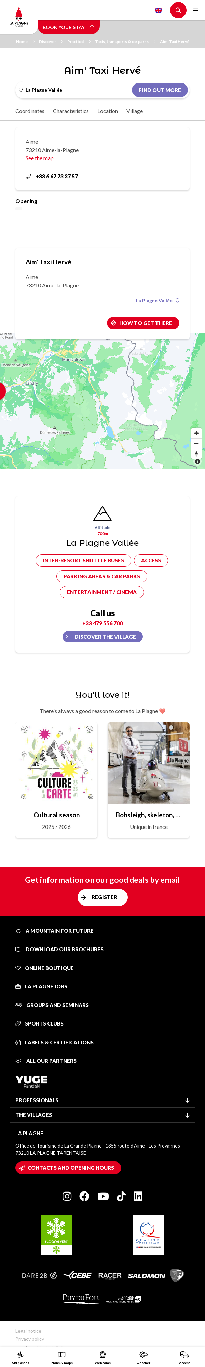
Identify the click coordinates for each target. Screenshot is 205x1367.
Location (107, 111)
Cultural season (56, 815)
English (158, 10)
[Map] (102, 401)
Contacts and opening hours (71, 1168)
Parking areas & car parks (102, 576)
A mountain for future (54, 931)
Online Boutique (44, 968)
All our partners (46, 1061)
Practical (79, 41)
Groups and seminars (52, 1005)
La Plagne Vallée (157, 300)
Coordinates (29, 111)
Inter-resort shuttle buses (83, 560)
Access (151, 560)
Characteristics (71, 111)
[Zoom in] (196, 433)
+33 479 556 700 (102, 623)
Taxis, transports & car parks (125, 41)
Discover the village (105, 637)
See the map (40, 158)
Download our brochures (59, 949)
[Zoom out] (196, 443)
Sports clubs (39, 1023)
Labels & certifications (54, 1042)
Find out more (160, 90)
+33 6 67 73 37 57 (52, 176)
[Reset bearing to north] (196, 454)
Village (134, 111)
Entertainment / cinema (102, 592)
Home (25, 41)
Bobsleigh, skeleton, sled (148, 815)
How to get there (145, 323)
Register (104, 897)
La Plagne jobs (41, 986)
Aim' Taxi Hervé (174, 41)
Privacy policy (29, 1339)
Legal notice (28, 1331)
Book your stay (69, 27)
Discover (51, 41)
